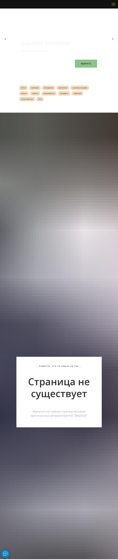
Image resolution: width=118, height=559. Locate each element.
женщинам (49, 88)
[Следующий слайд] (112, 39)
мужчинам (64, 88)
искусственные (27, 100)
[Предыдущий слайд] (5, 39)
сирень (36, 94)
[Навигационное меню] (113, 4)
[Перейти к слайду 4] (60, 71)
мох (40, 100)
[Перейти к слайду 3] (57, 71)
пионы (24, 94)
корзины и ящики (82, 88)
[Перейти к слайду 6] (65, 71)
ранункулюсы (50, 94)
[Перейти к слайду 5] (63, 71)
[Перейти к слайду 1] (52, 71)
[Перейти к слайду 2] (55, 71)
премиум (35, 88)
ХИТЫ (23, 88)
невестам (79, 94)
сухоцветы (66, 94)
